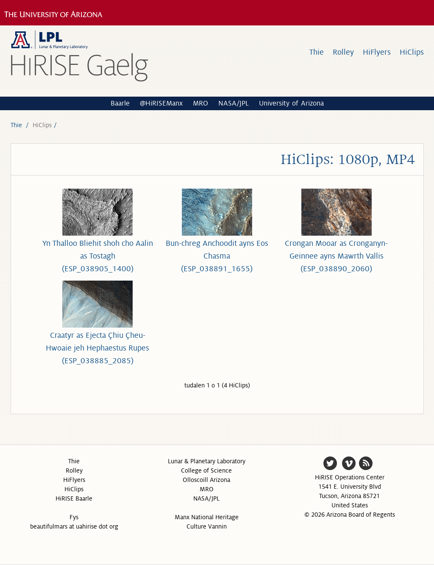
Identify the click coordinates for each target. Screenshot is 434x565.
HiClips (412, 52)
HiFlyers (377, 52)
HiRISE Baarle (74, 498)
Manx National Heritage (207, 517)
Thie (316, 52)
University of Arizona (291, 103)
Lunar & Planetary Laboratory (206, 461)
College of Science (206, 470)
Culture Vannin (206, 526)
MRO (200, 103)
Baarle (120, 103)
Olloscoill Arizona (206, 479)
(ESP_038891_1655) (217, 268)
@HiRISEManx (161, 103)
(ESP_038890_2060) (336, 268)
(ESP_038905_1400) (98, 268)
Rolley (343, 52)
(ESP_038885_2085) (98, 360)
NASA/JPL (233, 103)
